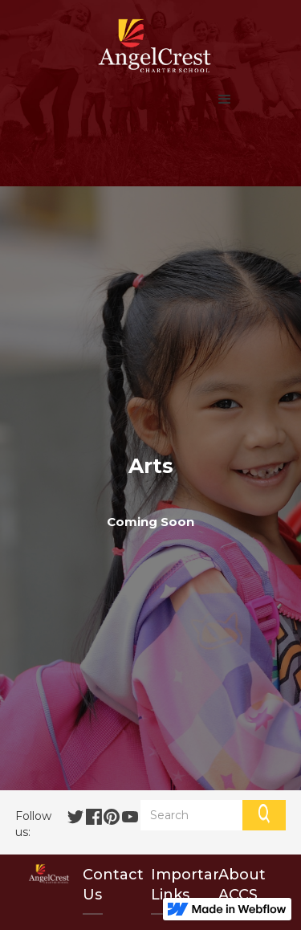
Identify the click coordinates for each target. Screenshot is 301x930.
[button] (225, 99)
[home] (150, 45)
